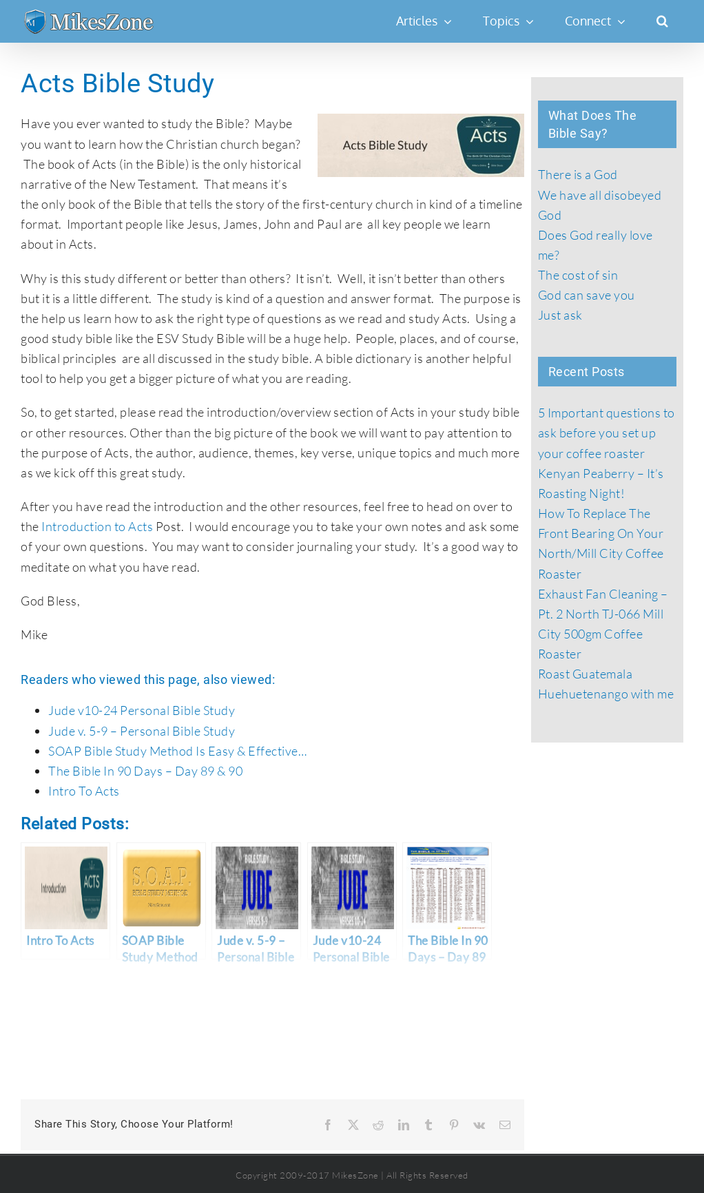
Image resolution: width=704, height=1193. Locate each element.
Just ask (560, 314)
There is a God (578, 174)
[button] (662, 20)
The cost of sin (578, 274)
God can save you (586, 294)
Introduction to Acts (97, 526)
